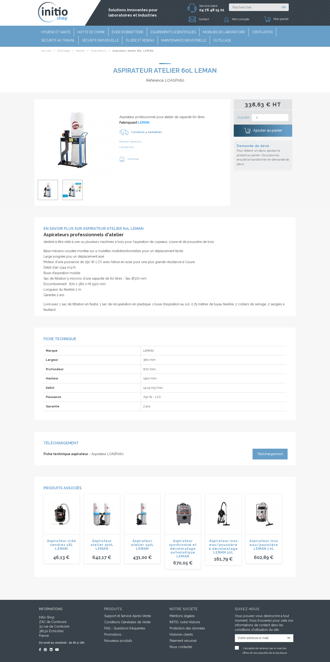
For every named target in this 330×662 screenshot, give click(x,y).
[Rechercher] (254, 7)
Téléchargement (270, 454)
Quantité (243, 117)
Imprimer (129, 159)
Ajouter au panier (263, 131)
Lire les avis (126, 147)
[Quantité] (270, 117)
